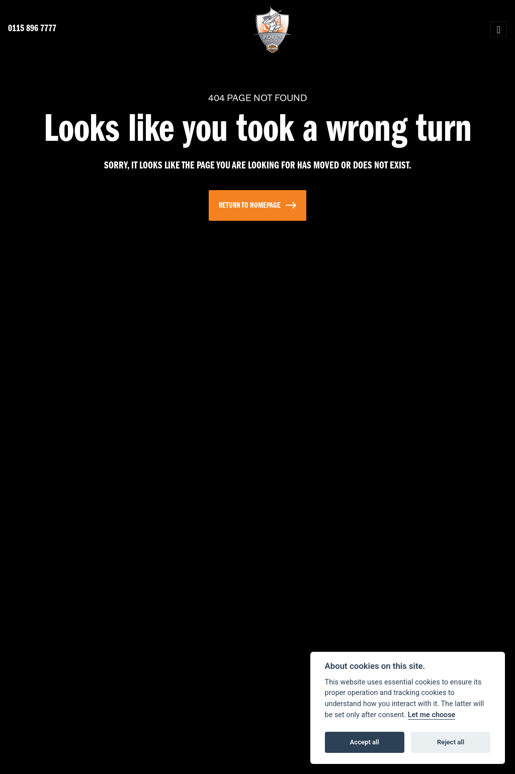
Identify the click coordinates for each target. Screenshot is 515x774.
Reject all (450, 742)
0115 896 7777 (32, 29)
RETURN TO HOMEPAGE (250, 206)
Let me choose (432, 715)
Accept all (364, 742)
